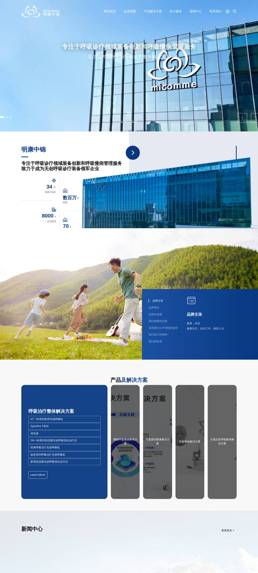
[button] (7, 117)
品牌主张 (194, 314)
